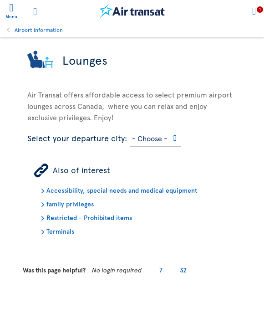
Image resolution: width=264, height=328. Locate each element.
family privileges (70, 204)
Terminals (60, 231)
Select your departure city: (77, 137)
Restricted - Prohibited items (89, 217)
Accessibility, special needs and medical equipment (121, 190)
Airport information (39, 29)
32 (183, 270)
